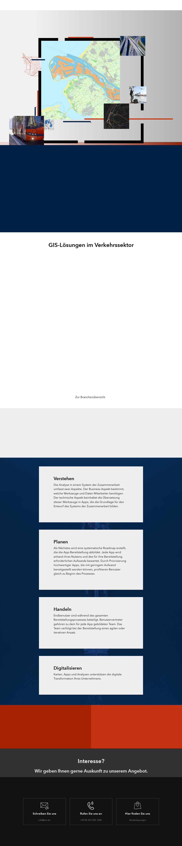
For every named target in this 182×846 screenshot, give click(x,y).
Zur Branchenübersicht (90, 397)
